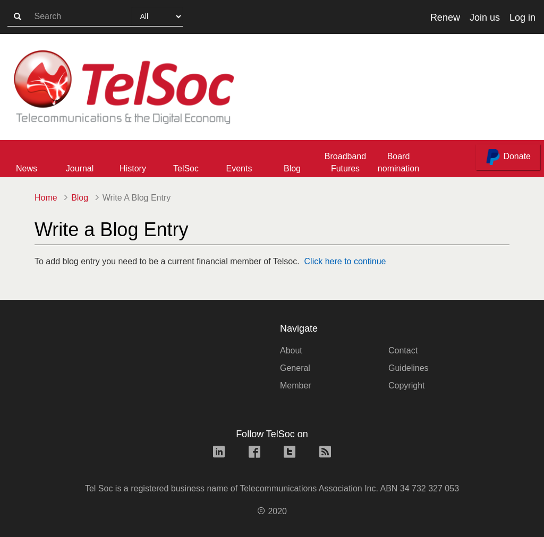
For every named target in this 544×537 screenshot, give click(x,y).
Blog (292, 168)
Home (46, 197)
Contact (403, 350)
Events (239, 168)
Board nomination (398, 162)
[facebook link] (254, 453)
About (291, 350)
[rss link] (325, 453)
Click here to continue (345, 261)
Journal (80, 168)
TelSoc (186, 168)
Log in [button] (522, 17)
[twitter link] (289, 453)
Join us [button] (485, 17)
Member (295, 385)
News (26, 168)
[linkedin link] (218, 453)
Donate (508, 157)
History (133, 168)
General (295, 368)
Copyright (406, 385)
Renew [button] (445, 17)
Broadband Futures (345, 162)
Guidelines (408, 368)
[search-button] (17, 17)
